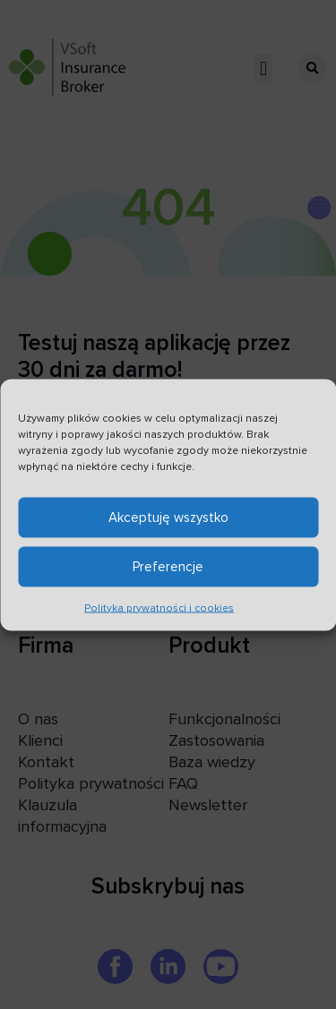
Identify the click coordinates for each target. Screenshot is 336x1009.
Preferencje (168, 568)
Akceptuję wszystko (168, 519)
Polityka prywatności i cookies (159, 610)
